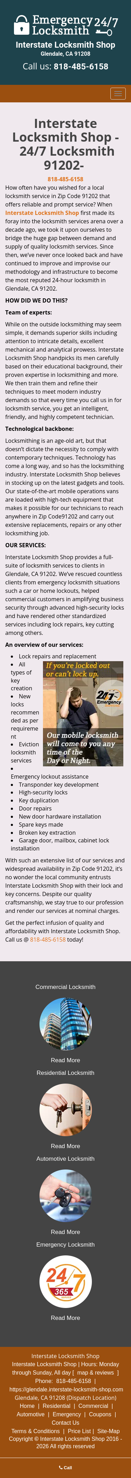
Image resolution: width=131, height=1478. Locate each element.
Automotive (31, 1414)
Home (27, 1406)
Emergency (67, 1414)
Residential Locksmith (65, 1073)
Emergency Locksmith (65, 1244)
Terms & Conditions (35, 1431)
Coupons (100, 1414)
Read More (65, 1060)
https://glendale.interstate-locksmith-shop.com (66, 1389)
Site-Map (108, 1431)
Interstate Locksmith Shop (42, 213)
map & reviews (96, 1373)
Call (65, 1467)
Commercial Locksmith (66, 987)
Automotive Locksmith (65, 1158)
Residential (56, 1406)
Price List (79, 1431)
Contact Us (65, 1423)
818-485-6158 (81, 67)
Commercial (93, 1406)
